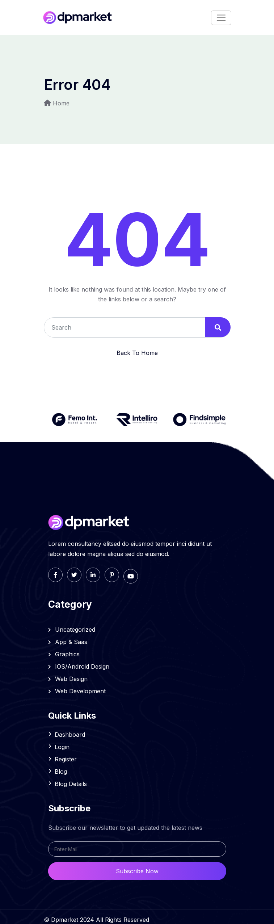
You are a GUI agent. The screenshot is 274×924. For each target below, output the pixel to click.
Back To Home (137, 352)
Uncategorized (72, 629)
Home (61, 103)
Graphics (64, 654)
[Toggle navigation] (221, 18)
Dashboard (70, 734)
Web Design (68, 678)
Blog (61, 771)
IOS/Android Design (79, 666)
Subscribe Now (137, 871)
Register (66, 759)
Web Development (77, 691)
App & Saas (68, 641)
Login (62, 747)
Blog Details (71, 783)
